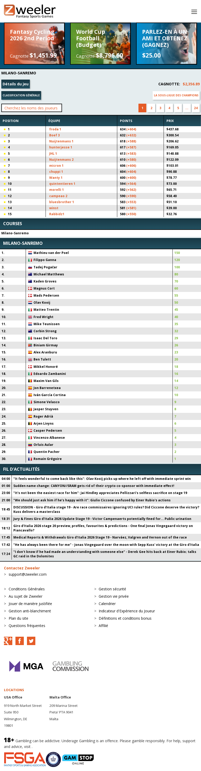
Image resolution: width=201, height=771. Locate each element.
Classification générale (21, 95)
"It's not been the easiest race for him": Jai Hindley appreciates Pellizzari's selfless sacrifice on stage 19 (100, 493)
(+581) (131, 208)
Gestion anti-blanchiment (30, 610)
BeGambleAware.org (51, 746)
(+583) (131, 153)
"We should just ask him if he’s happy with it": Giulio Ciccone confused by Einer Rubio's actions (92, 500)
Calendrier (107, 603)
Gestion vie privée (114, 596)
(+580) (131, 159)
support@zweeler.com (28, 574)
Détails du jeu (16, 83)
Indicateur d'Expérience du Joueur (127, 610)
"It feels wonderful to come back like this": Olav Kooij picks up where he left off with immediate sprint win (102, 478)
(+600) (131, 177)
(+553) (131, 202)
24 (196, 108)
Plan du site (18, 618)
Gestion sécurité (112, 588)
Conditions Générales (27, 588)
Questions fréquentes (27, 625)
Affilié (103, 625)
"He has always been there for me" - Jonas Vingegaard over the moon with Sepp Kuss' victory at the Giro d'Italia (106, 544)
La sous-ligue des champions (176, 95)
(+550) (131, 214)
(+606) (131, 165)
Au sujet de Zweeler (25, 596)
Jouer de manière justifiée (30, 603)
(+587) (131, 147)
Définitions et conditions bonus (125, 618)
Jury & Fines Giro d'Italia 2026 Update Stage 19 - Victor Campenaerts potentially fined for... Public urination (102, 519)
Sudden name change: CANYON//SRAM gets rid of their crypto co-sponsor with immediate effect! (93, 486)
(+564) (131, 183)
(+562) (131, 189)
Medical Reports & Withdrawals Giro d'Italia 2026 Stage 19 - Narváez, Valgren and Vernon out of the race (100, 537)
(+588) (131, 141)
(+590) (131, 196)
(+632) (131, 135)
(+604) (131, 129)
